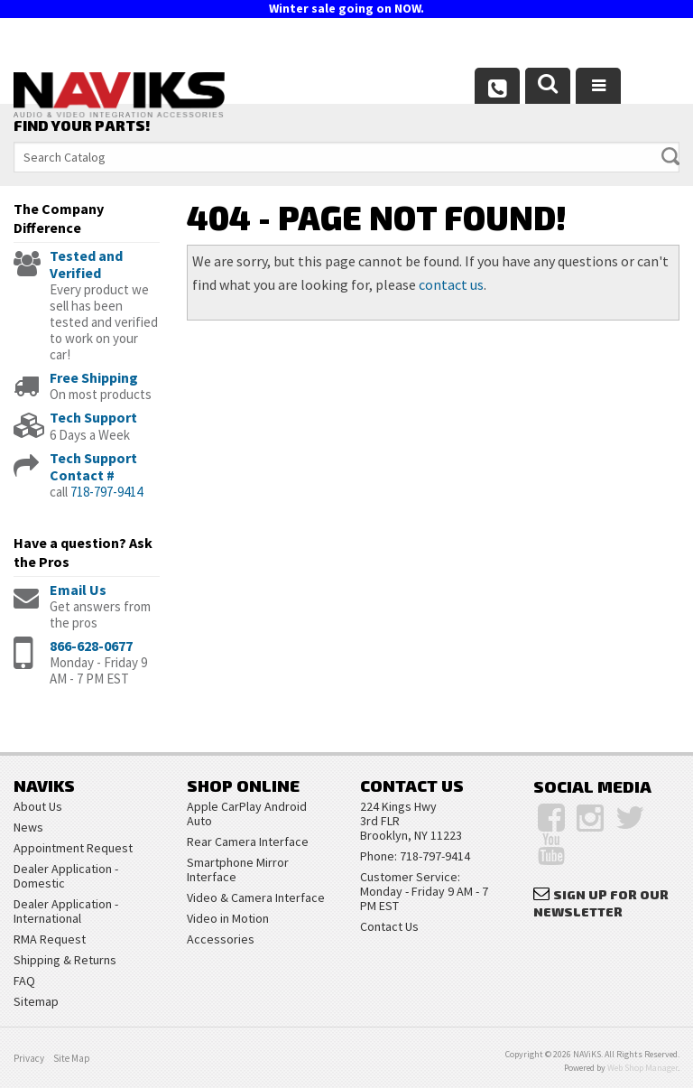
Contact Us (389, 926)
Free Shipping (94, 377)
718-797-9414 (106, 491)
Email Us (78, 590)
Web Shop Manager (642, 1068)
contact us (451, 284)
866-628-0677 (91, 646)
